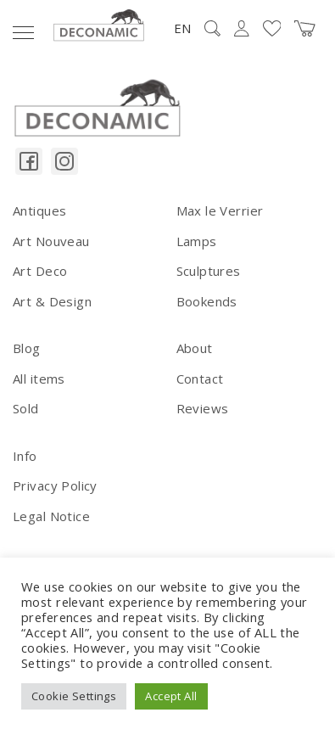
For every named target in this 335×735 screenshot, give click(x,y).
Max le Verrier (220, 210)
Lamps (196, 241)
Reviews (202, 408)
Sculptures (208, 270)
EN (182, 28)
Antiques (39, 210)
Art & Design (52, 301)
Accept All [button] (171, 696)
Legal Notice (51, 516)
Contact (200, 378)
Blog (27, 347)
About (194, 347)
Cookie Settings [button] (73, 696)
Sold (26, 408)
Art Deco (40, 270)
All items (39, 378)
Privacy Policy (55, 485)
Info (25, 455)
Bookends (206, 301)
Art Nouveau (51, 241)
